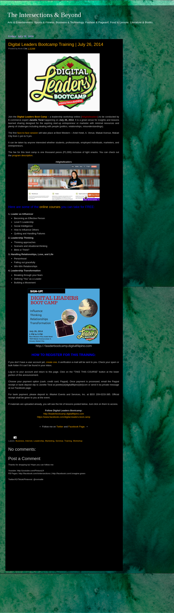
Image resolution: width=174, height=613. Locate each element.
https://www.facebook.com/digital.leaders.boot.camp (63, 417)
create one (51, 362)
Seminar (59, 441)
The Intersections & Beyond (44, 14)
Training (68, 441)
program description (22, 155)
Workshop (77, 441)
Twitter (59, 426)
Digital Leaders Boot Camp (32, 116)
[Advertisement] (64, 588)
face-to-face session (27, 132)
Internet (29, 441)
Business (20, 441)
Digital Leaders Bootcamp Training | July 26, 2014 (55, 44)
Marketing (49, 441)
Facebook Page (76, 426)
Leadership (39, 441)
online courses (50, 207)
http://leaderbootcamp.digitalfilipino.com (63, 413)
